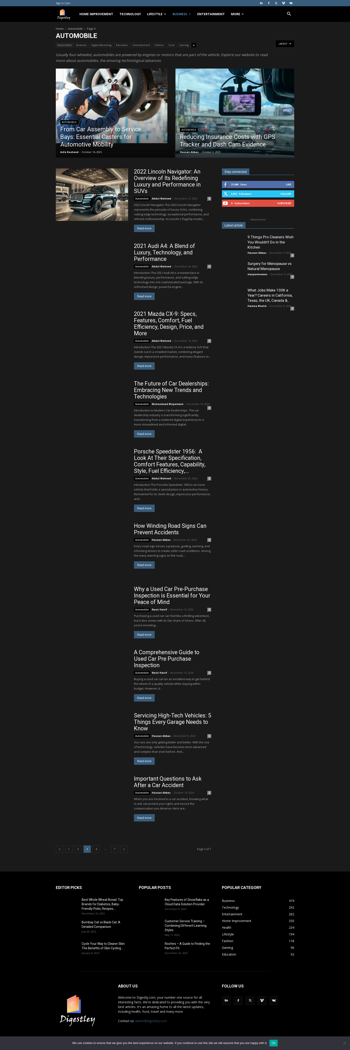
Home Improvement (96, 14)
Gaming (184, 45)
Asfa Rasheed (69, 152)
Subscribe (284, 203)
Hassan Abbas (189, 152)
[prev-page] (59, 849)
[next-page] (124, 849)
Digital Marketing (101, 45)
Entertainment (211, 14)
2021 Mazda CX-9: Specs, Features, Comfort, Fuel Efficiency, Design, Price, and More (169, 324)
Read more (144, 228)
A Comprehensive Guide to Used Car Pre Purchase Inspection (166, 659)
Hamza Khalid (257, 306)
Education (122, 45)
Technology (130, 14)
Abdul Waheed (161, 198)
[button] (288, 14)
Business (182, 14)
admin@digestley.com (151, 1021)
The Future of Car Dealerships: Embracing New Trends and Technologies (171, 390)
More (237, 14)
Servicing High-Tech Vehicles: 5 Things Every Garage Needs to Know (172, 722)
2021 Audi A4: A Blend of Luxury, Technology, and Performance (164, 252)
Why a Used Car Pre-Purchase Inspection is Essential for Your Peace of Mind (172, 595)
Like (288, 184)
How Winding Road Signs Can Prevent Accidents (170, 529)
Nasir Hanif (159, 609)
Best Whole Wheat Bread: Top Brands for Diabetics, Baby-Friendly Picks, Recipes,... (102, 904)
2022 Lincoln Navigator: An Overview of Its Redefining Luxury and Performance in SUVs (167, 181)
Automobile (75, 29)
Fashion (159, 45)
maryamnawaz (257, 274)
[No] (344, 1043)
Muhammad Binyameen (167, 404)
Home (60, 29)
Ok (273, 1043)
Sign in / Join (63, 3)
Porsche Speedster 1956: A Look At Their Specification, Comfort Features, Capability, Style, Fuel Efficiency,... (169, 461)
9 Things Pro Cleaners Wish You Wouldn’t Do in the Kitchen (271, 242)
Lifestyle (156, 14)
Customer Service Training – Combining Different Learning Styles (185, 925)
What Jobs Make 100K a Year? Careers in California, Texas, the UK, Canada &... (270, 295)
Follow (286, 193)
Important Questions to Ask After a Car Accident (168, 781)
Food (172, 45)
